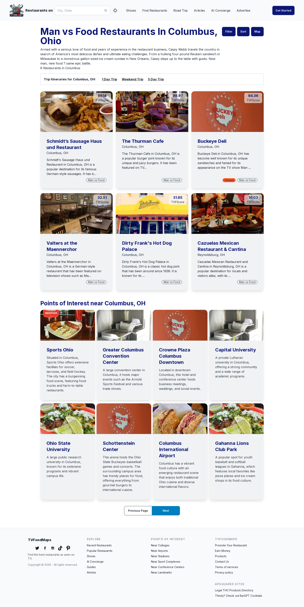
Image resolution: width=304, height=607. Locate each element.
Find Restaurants (154, 10)
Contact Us (222, 561)
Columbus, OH (57, 153)
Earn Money (222, 550)
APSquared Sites (229, 584)
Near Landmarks (161, 572)
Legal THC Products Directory (234, 590)
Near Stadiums (160, 556)
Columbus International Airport (173, 449)
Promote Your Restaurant (231, 545)
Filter (228, 31)
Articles (199, 10)
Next (166, 510)
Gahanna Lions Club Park (232, 446)
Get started (283, 10)
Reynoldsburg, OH (211, 255)
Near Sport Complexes (165, 561)
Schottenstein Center (119, 446)
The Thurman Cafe (143, 141)
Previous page (138, 510)
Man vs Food (96, 180)
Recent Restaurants (99, 545)
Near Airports (159, 550)
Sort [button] (243, 31)
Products (220, 556)
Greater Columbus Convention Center (123, 356)
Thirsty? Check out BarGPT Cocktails (238, 595)
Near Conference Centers (167, 567)
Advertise (243, 10)
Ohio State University (58, 446)
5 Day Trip (156, 79)
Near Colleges (160, 545)
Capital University (235, 350)
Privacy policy (224, 572)
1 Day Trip (109, 79)
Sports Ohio (60, 350)
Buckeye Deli (212, 141)
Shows (131, 10)
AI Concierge (220, 10)
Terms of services (226, 567)
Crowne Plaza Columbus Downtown (174, 356)
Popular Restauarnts (99, 550)
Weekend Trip (132, 79)
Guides (91, 567)
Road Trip (180, 10)
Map (257, 31)
